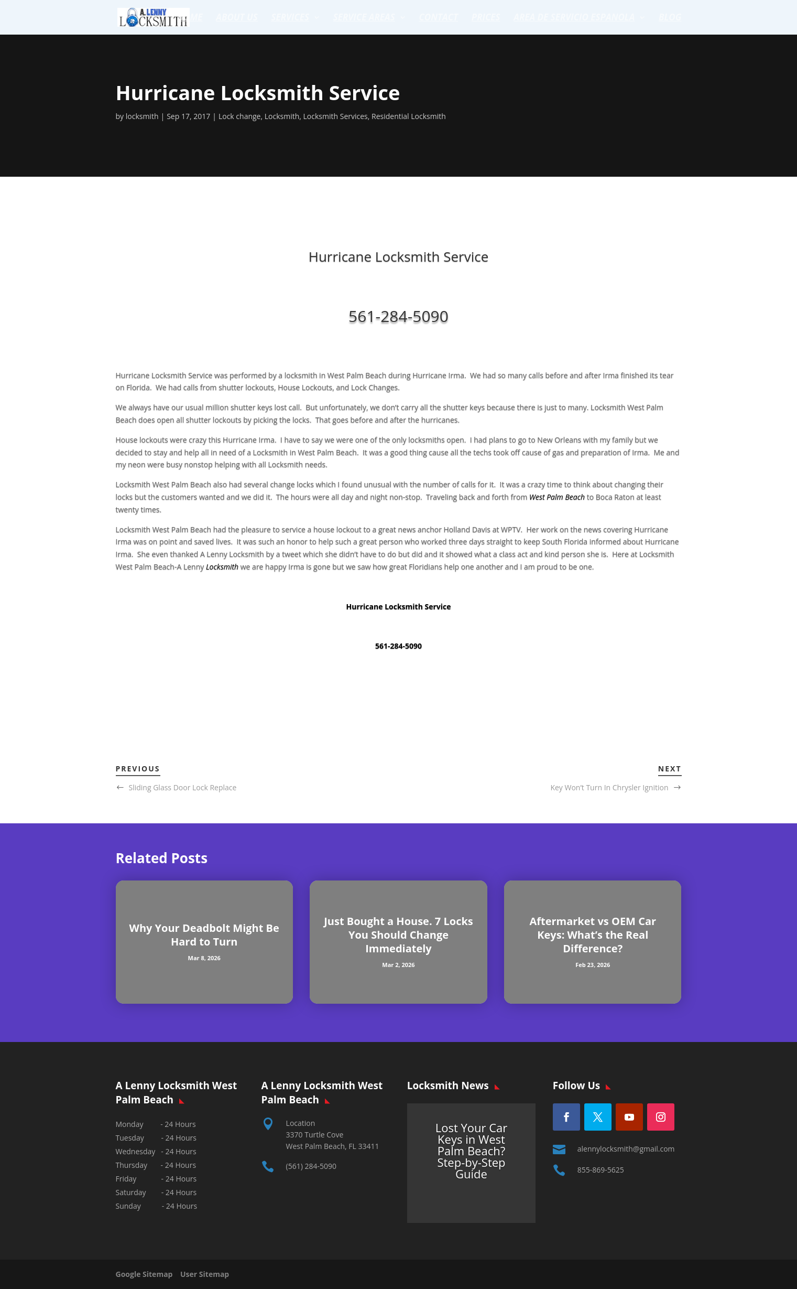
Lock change (240, 116)
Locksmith (282, 116)
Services (290, 18)
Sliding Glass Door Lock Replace (183, 787)
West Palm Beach (557, 497)
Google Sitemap (147, 1274)
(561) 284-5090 (311, 1166)
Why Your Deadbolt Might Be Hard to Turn (204, 935)
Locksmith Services (335, 116)
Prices (486, 18)
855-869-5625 (600, 1170)
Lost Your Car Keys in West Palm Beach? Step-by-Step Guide (471, 1150)
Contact (438, 18)
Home (190, 18)
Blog (670, 18)
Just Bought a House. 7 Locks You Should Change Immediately (398, 934)
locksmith (142, 116)
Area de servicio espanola (574, 18)
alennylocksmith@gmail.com (626, 1149)
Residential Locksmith (409, 116)
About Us (237, 18)
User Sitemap (204, 1274)
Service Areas (364, 18)
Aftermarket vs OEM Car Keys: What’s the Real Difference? (592, 934)
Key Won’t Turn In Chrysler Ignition (609, 787)
